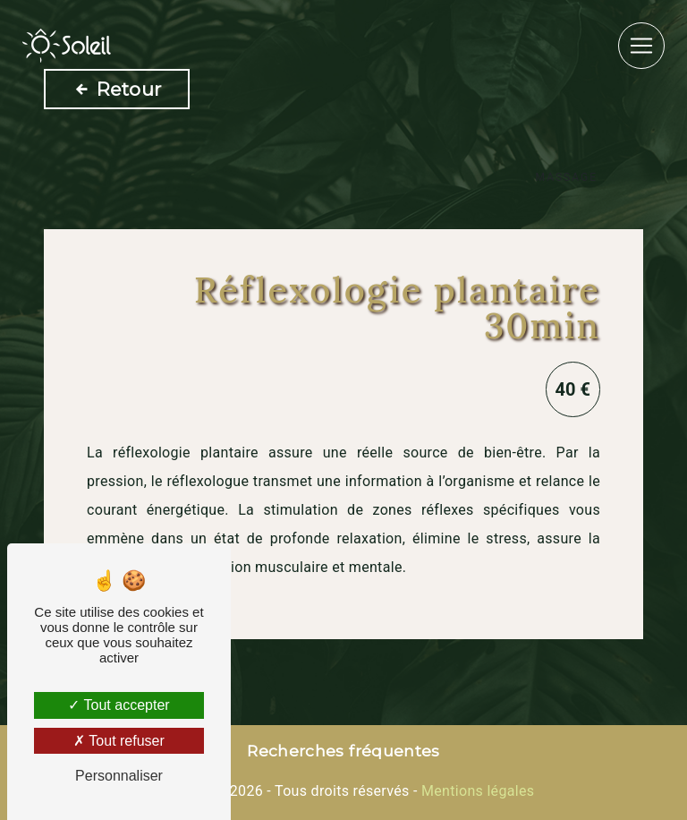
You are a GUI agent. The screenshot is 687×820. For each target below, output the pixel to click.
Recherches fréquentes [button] (343, 750)
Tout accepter (118, 705)
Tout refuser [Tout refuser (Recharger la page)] (119, 740)
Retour (116, 89)
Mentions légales (476, 790)
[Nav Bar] (641, 45)
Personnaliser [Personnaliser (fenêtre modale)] (119, 775)
